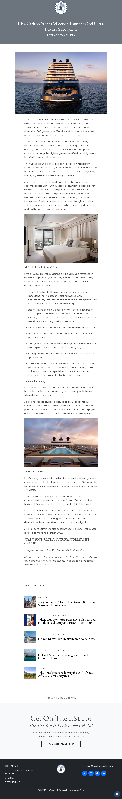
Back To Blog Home (61, 697)
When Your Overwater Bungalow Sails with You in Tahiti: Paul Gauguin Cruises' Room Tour (67, 621)
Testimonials (12, 782)
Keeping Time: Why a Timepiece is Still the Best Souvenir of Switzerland (67, 603)
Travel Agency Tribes (76, 790)
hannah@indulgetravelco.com (98, 766)
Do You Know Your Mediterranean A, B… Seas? (66, 639)
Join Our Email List (61, 744)
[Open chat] (117, 794)
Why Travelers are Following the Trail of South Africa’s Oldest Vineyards (66, 674)
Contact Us (11, 766)
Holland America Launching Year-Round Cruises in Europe (63, 656)
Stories (9, 778)
